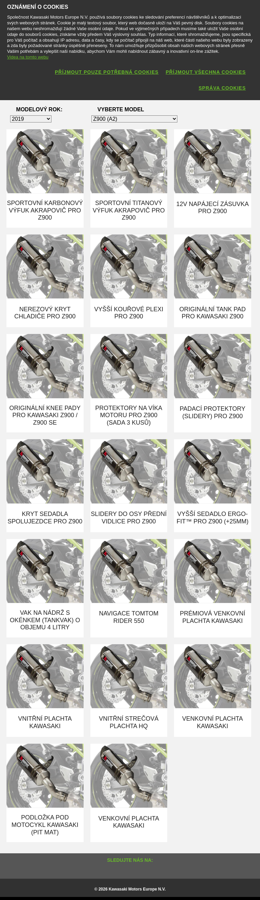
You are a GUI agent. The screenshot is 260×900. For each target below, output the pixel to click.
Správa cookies (222, 88)
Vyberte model (121, 109)
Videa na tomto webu (27, 57)
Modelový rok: (39, 109)
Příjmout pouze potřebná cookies (106, 72)
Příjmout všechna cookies (206, 72)
